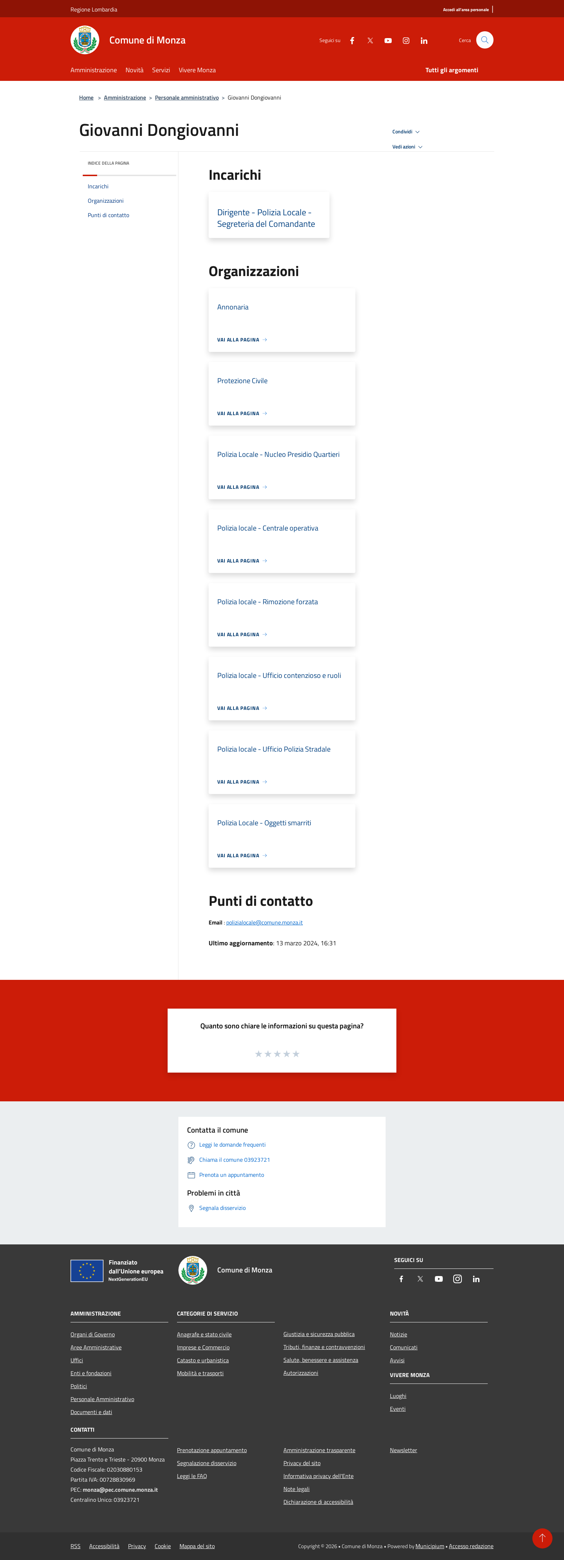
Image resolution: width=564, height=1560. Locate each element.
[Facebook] (349, 40)
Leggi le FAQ (192, 1476)
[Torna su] (542, 1538)
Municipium (429, 1546)
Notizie (398, 1334)
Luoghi (398, 1395)
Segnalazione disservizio (206, 1463)
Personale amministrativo (187, 97)
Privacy (137, 1546)
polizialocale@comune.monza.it (264, 922)
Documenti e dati (91, 1412)
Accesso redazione (471, 1546)
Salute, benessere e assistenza (320, 1359)
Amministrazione (125, 97)
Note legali (296, 1489)
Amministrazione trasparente (319, 1450)
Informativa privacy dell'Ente (318, 1476)
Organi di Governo (92, 1334)
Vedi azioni (408, 147)
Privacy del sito (301, 1463)
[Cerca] (485, 40)
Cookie (163, 1546)
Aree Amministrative (96, 1347)
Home (86, 97)
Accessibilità (104, 1546)
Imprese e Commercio (203, 1347)
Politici (78, 1386)
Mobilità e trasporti (200, 1373)
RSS (75, 1546)
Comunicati (404, 1347)
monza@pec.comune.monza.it (120, 1489)
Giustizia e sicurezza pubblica (319, 1334)
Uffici (76, 1360)
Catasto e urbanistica (203, 1360)
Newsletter (403, 1450)
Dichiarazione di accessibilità (318, 1501)
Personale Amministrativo (102, 1399)
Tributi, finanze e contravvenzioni (324, 1347)
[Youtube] (385, 40)
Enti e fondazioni (91, 1373)
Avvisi (397, 1360)
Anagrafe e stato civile (204, 1334)
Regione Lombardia (93, 9)
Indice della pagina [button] (108, 163)
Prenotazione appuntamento (212, 1450)
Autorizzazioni (300, 1372)
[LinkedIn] (421, 40)
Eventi (398, 1408)
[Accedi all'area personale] (466, 9)
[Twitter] (367, 40)
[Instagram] (403, 40)
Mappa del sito (197, 1546)
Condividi (407, 132)
